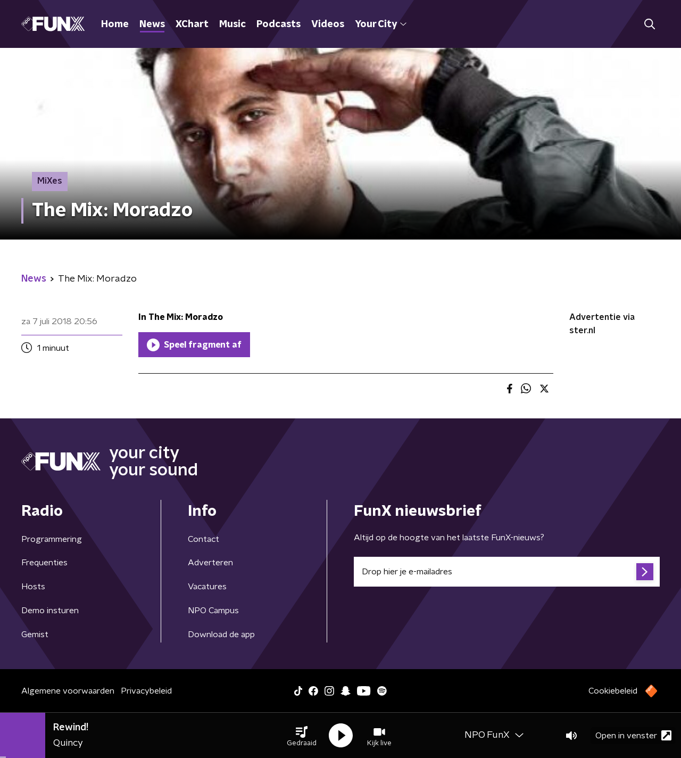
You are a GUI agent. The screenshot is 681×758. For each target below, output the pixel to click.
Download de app (221, 634)
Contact (203, 539)
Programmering (51, 539)
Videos (327, 24)
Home (115, 24)
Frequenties (44, 562)
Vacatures (207, 586)
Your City (380, 24)
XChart (192, 24)
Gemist (34, 634)
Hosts (33, 586)
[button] (302, 736)
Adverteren (210, 562)
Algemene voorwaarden (67, 691)
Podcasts (278, 24)
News (152, 24)
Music (232, 24)
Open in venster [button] (633, 735)
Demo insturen (50, 610)
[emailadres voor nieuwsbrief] (507, 572)
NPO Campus (213, 610)
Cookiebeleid (612, 691)
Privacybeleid (146, 691)
